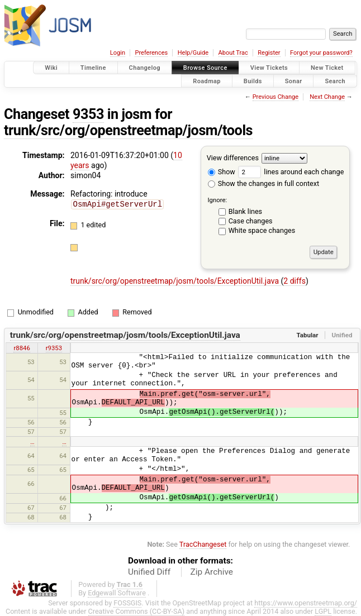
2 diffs (294, 280)
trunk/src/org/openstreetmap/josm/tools (128, 130)
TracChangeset (203, 544)
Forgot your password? (321, 52)
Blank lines (245, 211)
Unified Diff (149, 572)
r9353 (54, 348)
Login (117, 52)
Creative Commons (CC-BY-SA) (136, 611)
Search (335, 80)
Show (221, 172)
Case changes (251, 221)
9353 (88, 114)
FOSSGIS (127, 603)
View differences (233, 158)
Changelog (144, 67)
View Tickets (269, 67)
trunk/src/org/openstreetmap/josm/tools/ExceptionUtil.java (175, 280)
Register (269, 52)
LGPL (323, 611)
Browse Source (205, 67)
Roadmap (207, 80)
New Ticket (327, 67)
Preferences (151, 52)
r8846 (21, 348)
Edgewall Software (117, 593)
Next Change (327, 97)
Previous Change (275, 97)
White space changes (262, 230)
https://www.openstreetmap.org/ (305, 603)
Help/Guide (193, 52)
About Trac (233, 52)
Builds (253, 80)
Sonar (293, 80)
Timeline (93, 67)
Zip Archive (212, 572)
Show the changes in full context (263, 183)
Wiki (51, 67)
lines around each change (291, 172)
